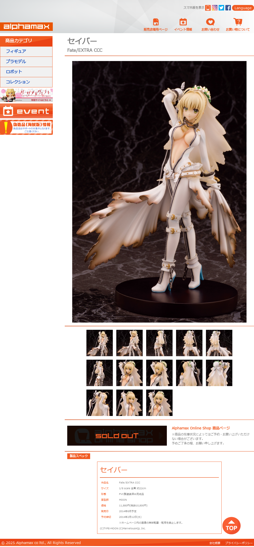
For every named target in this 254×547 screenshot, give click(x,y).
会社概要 (214, 543)
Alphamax (26, 26)
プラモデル (16, 62)
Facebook (228, 7)
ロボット (14, 72)
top (231, 525)
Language (243, 8)
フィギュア (16, 52)
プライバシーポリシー (239, 543)
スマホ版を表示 (194, 7)
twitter (221, 7)
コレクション (18, 82)
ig (214, 7)
